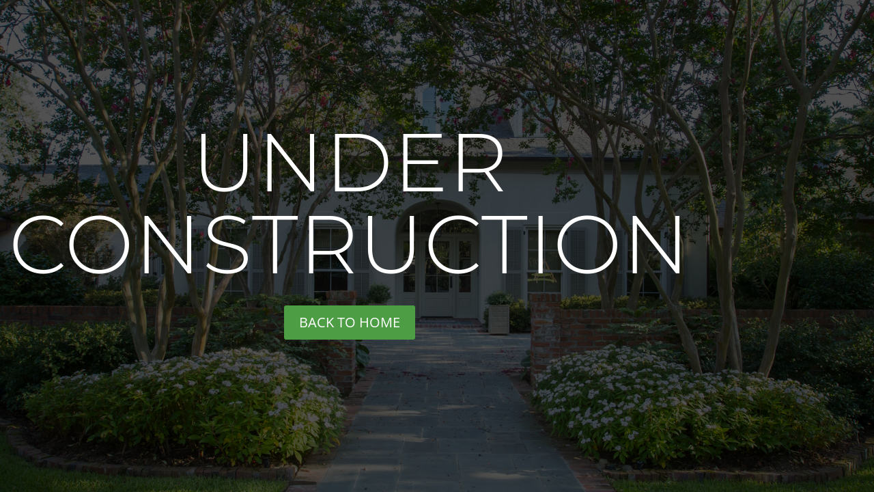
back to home (349, 322)
